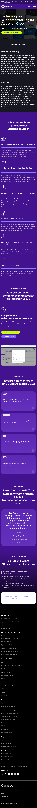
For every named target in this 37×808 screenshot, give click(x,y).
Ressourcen (5, 750)
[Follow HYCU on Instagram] (15, 774)
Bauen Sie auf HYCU (7, 625)
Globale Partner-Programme (10, 710)
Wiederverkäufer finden (8, 719)
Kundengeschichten (7, 757)
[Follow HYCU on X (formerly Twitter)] (2, 774)
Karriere (3, 703)
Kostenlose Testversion (8, 740)
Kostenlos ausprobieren (10, 332)
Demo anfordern (6, 743)
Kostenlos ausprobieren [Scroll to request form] (11, 32)
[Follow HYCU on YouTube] (9, 774)
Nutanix (3, 662)
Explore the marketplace (8, 746)
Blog (2, 763)
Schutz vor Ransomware (8, 648)
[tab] (12, 542)
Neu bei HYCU (5, 760)
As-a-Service (5, 672)
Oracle (3, 692)
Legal (2, 793)
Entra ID (3, 679)
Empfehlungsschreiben (8, 723)
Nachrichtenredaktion (8, 706)
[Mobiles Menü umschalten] (34, 7)
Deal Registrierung (7, 732)
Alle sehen (4, 682)
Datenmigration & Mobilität (9, 638)
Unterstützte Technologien (9, 654)
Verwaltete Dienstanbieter (9, 716)
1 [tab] (3, 309)
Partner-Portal (5, 729)
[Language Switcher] (30, 6)
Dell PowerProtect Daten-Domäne (11, 665)
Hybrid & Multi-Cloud (7, 645)
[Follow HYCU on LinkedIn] (5, 774)
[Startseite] (7, 6)
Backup (3, 635)
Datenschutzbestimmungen (9, 803)
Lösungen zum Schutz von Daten (11, 632)
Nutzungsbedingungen (7, 800)
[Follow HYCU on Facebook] (12, 774)
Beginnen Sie (5, 737)
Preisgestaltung (6, 628)
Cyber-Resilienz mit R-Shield (10, 622)
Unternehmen (5, 700)
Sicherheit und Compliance (9, 651)
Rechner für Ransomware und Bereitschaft (14, 766)
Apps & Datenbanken (7, 686)
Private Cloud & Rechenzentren (10, 659)
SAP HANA (4, 689)
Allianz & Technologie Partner (10, 713)
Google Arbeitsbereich (8, 675)
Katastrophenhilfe (6, 642)
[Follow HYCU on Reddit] (18, 774)
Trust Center (4, 796)
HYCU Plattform (6, 615)
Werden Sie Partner (7, 726)
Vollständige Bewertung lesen (18, 539)
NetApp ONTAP (5, 668)
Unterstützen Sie (6, 753)
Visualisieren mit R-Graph (9, 619)
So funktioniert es (8, 336)
